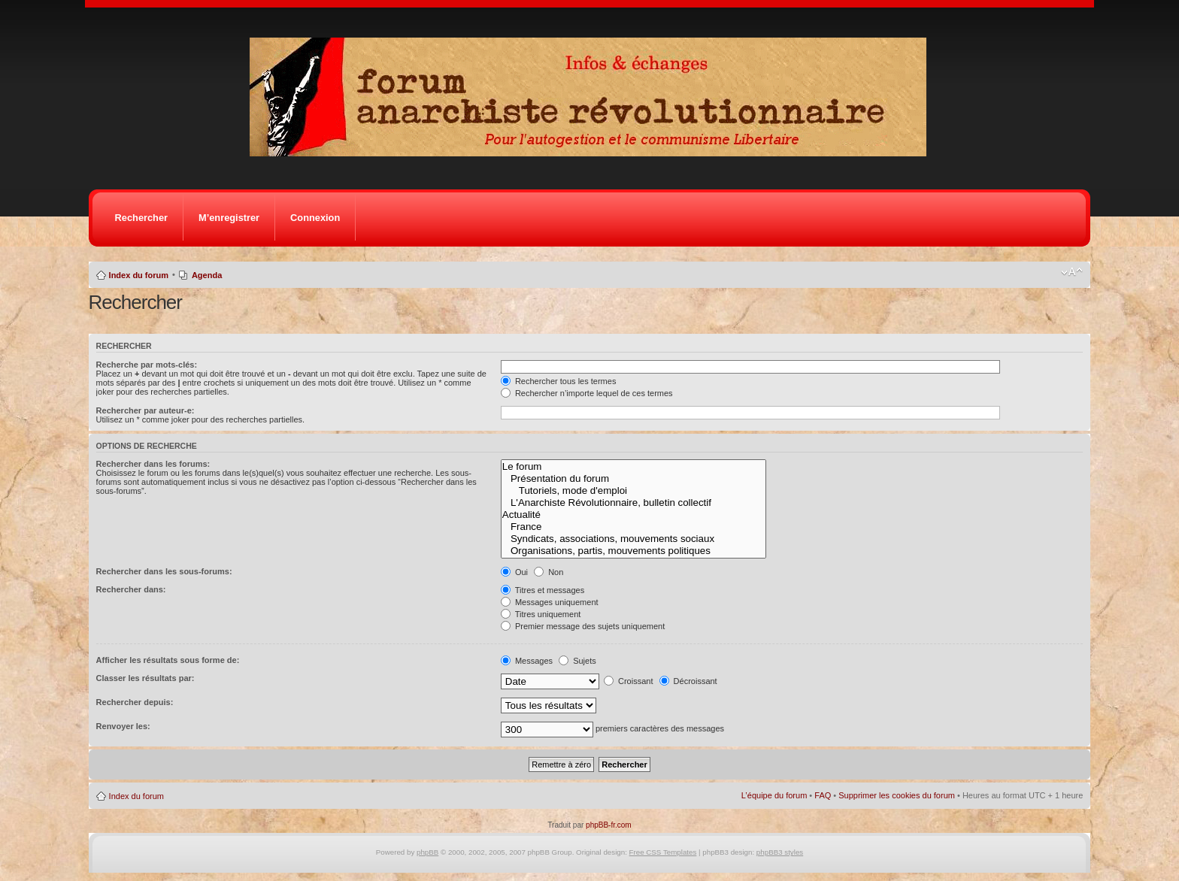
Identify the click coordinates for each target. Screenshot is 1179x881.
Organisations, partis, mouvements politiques (633, 551)
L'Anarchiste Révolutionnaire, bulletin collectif (633, 503)
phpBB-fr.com (609, 825)
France (633, 527)
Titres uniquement (541, 614)
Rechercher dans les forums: (153, 463)
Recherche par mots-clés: (147, 364)
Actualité (633, 515)
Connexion (315, 217)
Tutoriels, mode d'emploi (633, 491)
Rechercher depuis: (135, 702)
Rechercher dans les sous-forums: (164, 571)
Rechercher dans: (131, 589)
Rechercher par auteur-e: (145, 410)
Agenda (207, 275)
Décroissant (688, 681)
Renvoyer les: (123, 726)
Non (548, 572)
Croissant (628, 681)
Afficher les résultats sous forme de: (168, 660)
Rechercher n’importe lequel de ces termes (587, 393)
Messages (527, 660)
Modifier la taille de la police (1072, 272)
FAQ (822, 795)
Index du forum (138, 275)
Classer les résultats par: (145, 678)
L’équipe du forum (774, 795)
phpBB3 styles (779, 852)
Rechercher (141, 217)
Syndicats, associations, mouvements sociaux (633, 539)
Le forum (633, 467)
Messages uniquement (550, 602)
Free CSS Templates (663, 852)
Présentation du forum (633, 479)
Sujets (577, 660)
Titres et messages (542, 590)
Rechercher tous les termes (559, 381)
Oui (514, 572)
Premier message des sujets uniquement (583, 626)
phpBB (427, 852)
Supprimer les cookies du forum (896, 795)
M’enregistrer (229, 217)
